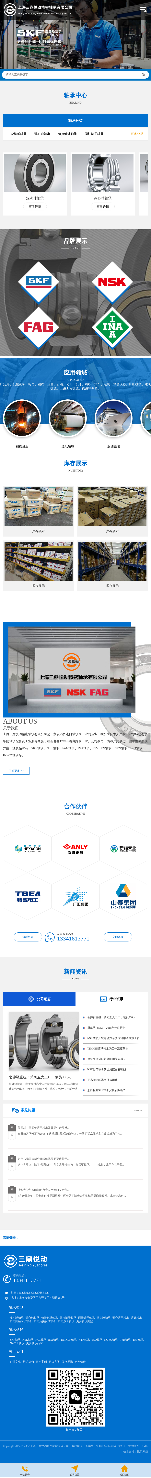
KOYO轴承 (111, 1340)
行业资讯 (116, 1000)
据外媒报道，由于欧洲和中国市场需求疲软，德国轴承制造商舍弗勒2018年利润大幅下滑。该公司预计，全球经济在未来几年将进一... (43, 1087)
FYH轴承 (125, 1340)
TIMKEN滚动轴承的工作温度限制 (107, 1049)
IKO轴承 (97, 1340)
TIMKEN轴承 (69, 1340)
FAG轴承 (40, 1340)
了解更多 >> (16, 771)
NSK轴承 (27, 1340)
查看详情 (35, 207)
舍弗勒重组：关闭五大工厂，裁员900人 (40, 1078)
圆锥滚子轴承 (86, 1318)
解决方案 (54, 1362)
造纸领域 (68, 447)
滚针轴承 (136, 1318)
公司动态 (44, 1000)
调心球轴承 (42, 134)
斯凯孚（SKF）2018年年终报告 (106, 1028)
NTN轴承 (84, 1340)
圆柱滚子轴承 (94, 134)
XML (144, 1447)
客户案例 (41, 1362)
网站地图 (133, 1447)
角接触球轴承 (67, 134)
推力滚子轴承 (66, 1322)
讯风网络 (142, 1452)
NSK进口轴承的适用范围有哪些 (106, 1070)
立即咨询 (117, 938)
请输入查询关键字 (75, 75)
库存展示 (38, 532)
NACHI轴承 (17, 1344)
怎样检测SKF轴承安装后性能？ (106, 1091)
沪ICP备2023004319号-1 (110, 1447)
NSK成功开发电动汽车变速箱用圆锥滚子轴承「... (115, 1039)
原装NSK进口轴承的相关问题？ (106, 1060)
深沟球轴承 (19, 134)
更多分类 (137, 134)
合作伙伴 (80, 1362)
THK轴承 (138, 1340)
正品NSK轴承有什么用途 (102, 1080)
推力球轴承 (103, 1318)
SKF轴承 (15, 1340)
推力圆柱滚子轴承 (21, 1322)
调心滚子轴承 (120, 1318)
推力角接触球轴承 (45, 1322)
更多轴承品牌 (34, 1344)
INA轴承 (53, 1340)
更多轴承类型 (84, 1322)
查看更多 (27, 938)
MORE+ (138, 1111)
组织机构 (28, 1362)
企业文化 (15, 1362)
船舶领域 (113, 447)
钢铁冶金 (22, 447)
